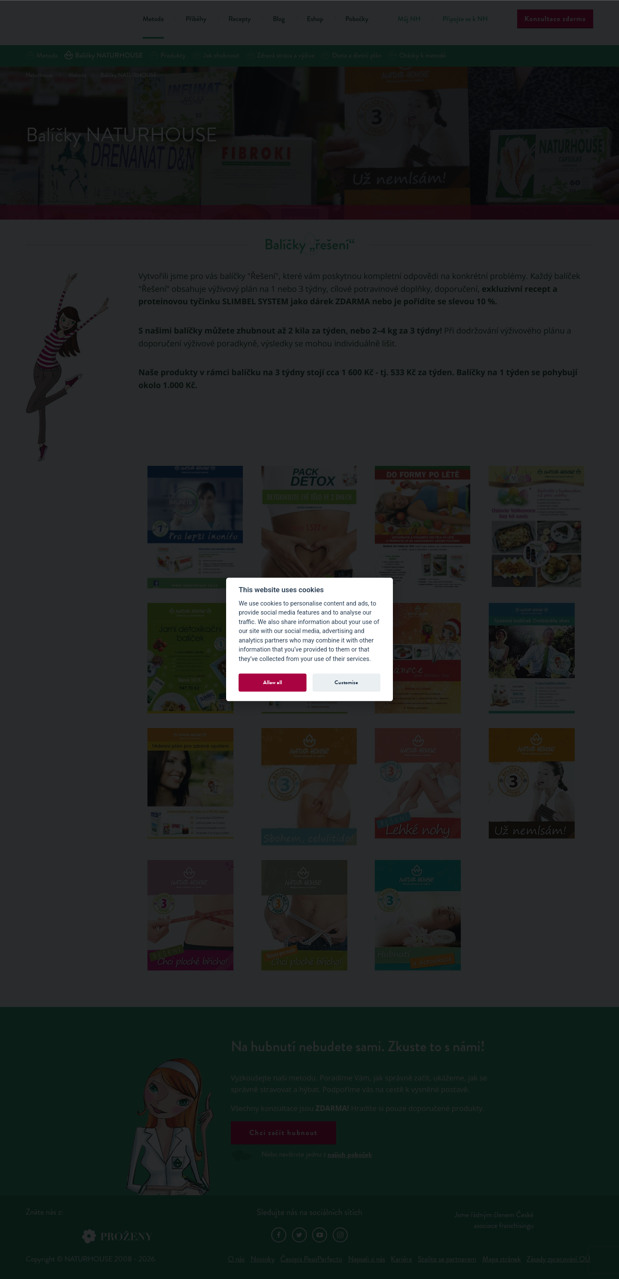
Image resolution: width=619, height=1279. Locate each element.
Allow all (272, 682)
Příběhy (196, 19)
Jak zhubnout (216, 56)
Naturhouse (39, 75)
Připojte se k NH (464, 19)
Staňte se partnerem (447, 1259)
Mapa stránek (501, 1259)
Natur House (73, 20)
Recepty (239, 19)
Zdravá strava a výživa (280, 56)
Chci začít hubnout (283, 1132)
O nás (236, 1259)
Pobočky (356, 19)
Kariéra (401, 1259)
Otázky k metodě (417, 56)
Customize (346, 682)
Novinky (263, 1259)
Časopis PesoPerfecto (311, 1259)
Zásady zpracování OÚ (558, 1259)
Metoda (153, 19)
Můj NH (409, 19)
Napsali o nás (366, 1259)
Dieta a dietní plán (351, 56)
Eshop (315, 19)
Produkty (168, 56)
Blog (279, 19)
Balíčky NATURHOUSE (103, 56)
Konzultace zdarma (555, 18)
